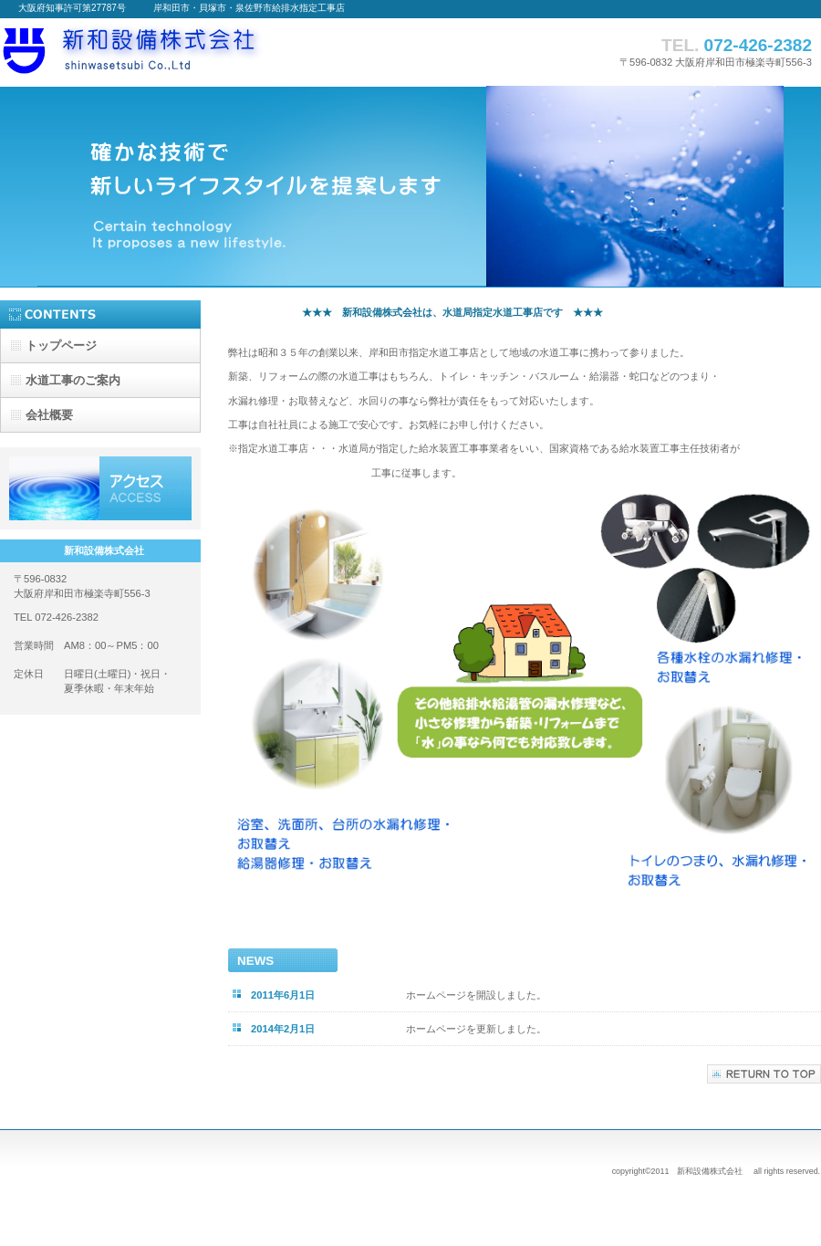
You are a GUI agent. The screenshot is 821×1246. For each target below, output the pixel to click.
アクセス (100, 488)
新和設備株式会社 (182, 51)
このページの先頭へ (764, 1074)
